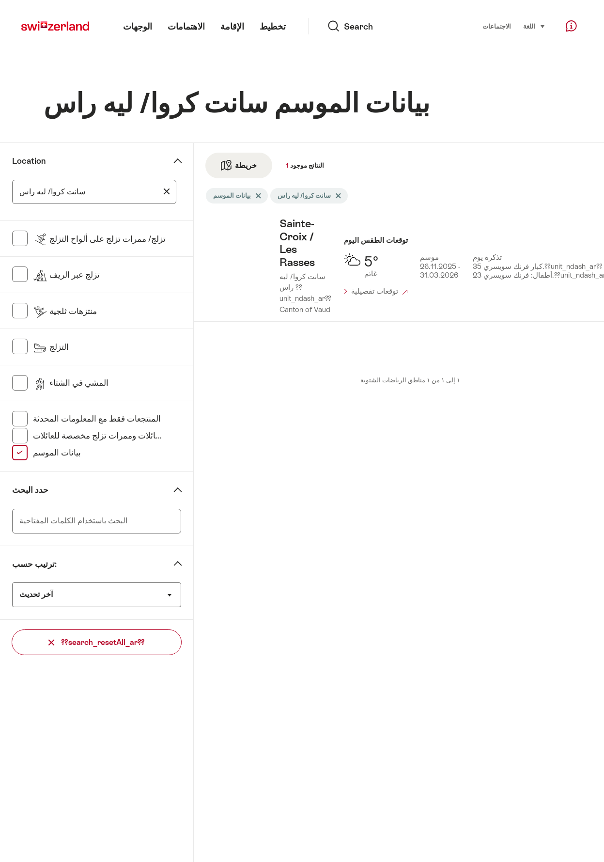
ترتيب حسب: (34, 564)
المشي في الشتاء (70, 383)
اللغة (534, 25)
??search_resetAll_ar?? (96, 642)
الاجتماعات (496, 26)
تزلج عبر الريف (66, 275)
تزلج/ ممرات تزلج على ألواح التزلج (99, 239)
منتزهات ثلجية (65, 311)
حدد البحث (30, 490)
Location (29, 161)
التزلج (51, 347)
